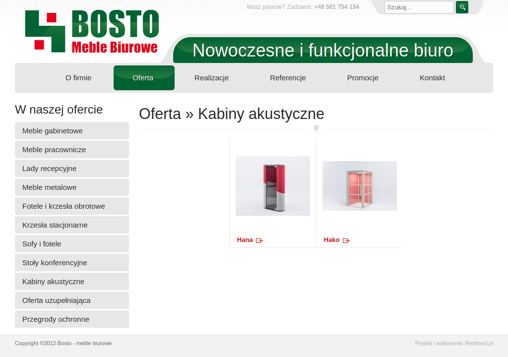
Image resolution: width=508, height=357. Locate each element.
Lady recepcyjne (49, 168)
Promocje (363, 77)
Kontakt (432, 77)
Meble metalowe (49, 187)
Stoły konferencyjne (54, 262)
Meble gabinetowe (52, 130)
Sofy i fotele (41, 243)
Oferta (142, 77)
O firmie (78, 77)
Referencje (288, 77)
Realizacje (211, 77)
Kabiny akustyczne (53, 281)
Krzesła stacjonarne (55, 225)
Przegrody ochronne (55, 319)
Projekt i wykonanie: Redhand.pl (454, 343)
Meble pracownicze (54, 149)
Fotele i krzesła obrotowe (63, 206)
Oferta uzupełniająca (56, 300)
